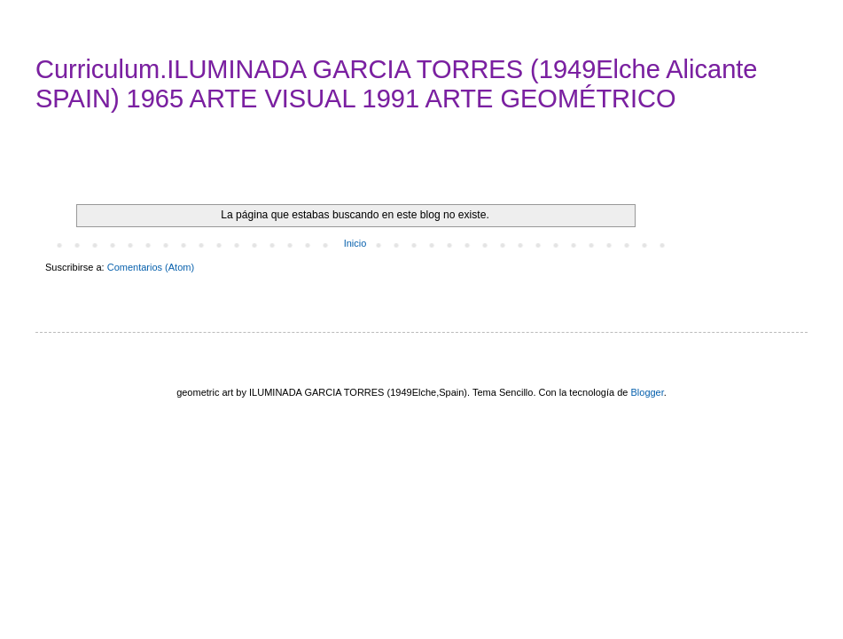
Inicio (355, 243)
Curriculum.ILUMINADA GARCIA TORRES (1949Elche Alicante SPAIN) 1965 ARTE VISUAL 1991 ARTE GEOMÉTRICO (396, 84)
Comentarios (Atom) (150, 267)
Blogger (646, 392)
